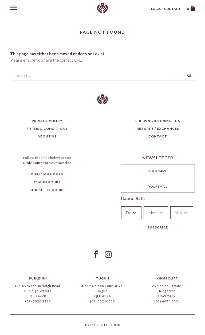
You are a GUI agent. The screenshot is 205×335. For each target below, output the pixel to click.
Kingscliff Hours (47, 190)
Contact (172, 9)
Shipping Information (157, 121)
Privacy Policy (47, 121)
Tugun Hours (47, 182)
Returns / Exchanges (158, 129)
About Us (47, 136)
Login (156, 9)
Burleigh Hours (47, 174)
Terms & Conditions (47, 129)
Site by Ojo (111, 324)
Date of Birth (133, 198)
